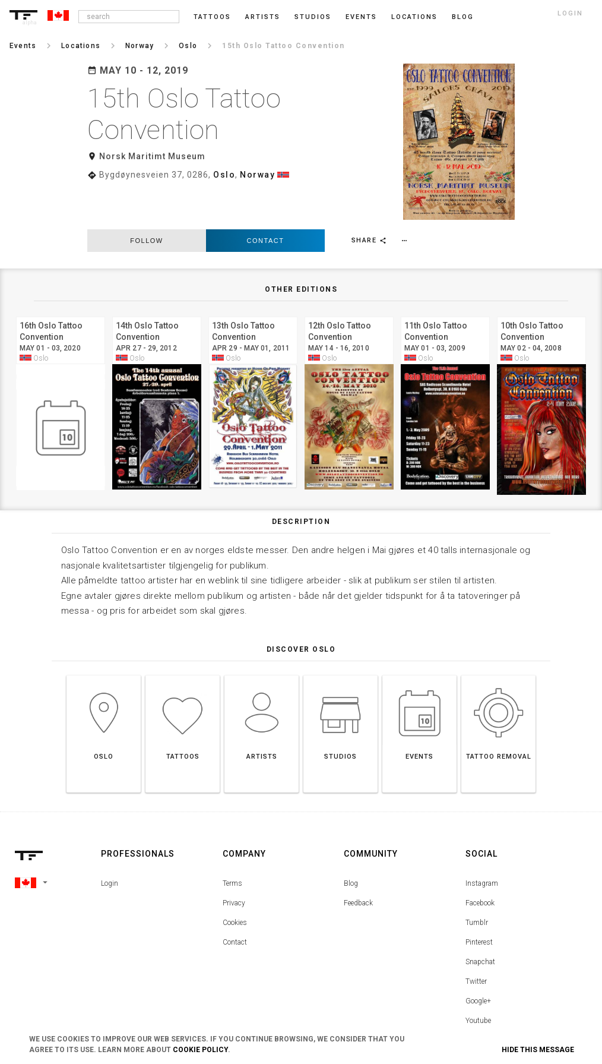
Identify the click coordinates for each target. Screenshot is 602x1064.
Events (361, 17)
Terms (232, 841)
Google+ (478, 959)
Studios (312, 17)
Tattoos (212, 17)
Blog (351, 841)
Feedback (358, 861)
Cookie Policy (200, 1050)
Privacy (234, 861)
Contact (265, 198)
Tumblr (476, 880)
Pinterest (479, 900)
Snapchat (480, 919)
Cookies (235, 880)
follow (146, 198)
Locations (414, 17)
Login (109, 841)
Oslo (224, 174)
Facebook (480, 861)
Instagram (481, 841)
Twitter (476, 939)
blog (463, 17)
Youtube (478, 978)
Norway (257, 174)
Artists (262, 17)
